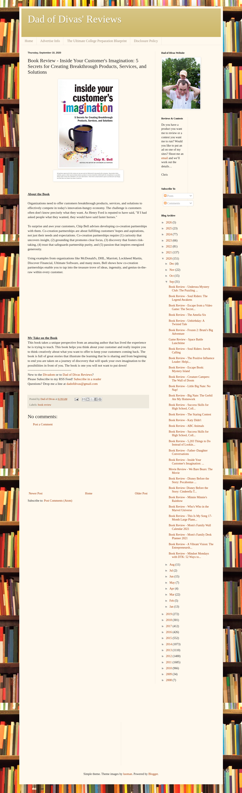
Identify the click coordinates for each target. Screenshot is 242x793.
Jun (171, 576)
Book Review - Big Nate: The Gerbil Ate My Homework (191, 397)
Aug (172, 564)
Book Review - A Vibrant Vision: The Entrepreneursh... (191, 546)
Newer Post (36, 493)
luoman (127, 774)
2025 (169, 228)
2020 (169, 258)
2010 (169, 668)
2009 (169, 674)
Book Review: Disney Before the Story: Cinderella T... (188, 489)
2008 (169, 680)
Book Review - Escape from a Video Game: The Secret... (190, 307)
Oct (172, 275)
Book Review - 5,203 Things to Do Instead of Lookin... (189, 443)
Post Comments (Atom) (58, 500)
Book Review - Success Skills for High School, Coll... (188, 406)
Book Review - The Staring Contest (190, 414)
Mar (172, 594)
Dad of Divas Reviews (77, 374)
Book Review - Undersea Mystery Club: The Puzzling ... (189, 288)
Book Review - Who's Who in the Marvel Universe (189, 508)
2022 (169, 246)
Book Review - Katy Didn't (185, 420)
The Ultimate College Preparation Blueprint (97, 41)
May (172, 582)
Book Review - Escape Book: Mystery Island (186, 369)
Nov (172, 269)
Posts (168, 196)
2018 (169, 620)
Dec (172, 263)
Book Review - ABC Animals (186, 426)
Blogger (153, 774)
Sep (172, 281)
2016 (169, 632)
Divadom (49, 374)
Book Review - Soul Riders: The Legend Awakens (188, 298)
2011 (169, 662)
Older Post (141, 493)
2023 (169, 240)
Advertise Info (50, 41)
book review (44, 404)
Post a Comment (43, 424)
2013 (169, 650)
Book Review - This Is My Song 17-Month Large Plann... (190, 517)
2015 (169, 638)
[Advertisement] (88, 458)
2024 (169, 234)
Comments (172, 203)
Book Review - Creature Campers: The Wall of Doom (189, 378)
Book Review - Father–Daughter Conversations (188, 452)
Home (29, 41)
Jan (171, 606)
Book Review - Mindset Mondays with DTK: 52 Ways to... (189, 555)
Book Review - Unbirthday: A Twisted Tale (186, 322)
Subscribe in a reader (87, 379)
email (164, 158)
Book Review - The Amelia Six (187, 314)
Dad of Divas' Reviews (75, 19)
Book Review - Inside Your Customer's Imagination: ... (186, 461)
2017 (169, 626)
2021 (169, 252)
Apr (172, 588)
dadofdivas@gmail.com (82, 383)
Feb (172, 600)
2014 (169, 644)
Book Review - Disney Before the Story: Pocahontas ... (189, 480)
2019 (169, 614)
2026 (169, 222)
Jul (171, 570)
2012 (169, 656)
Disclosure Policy (146, 41)
